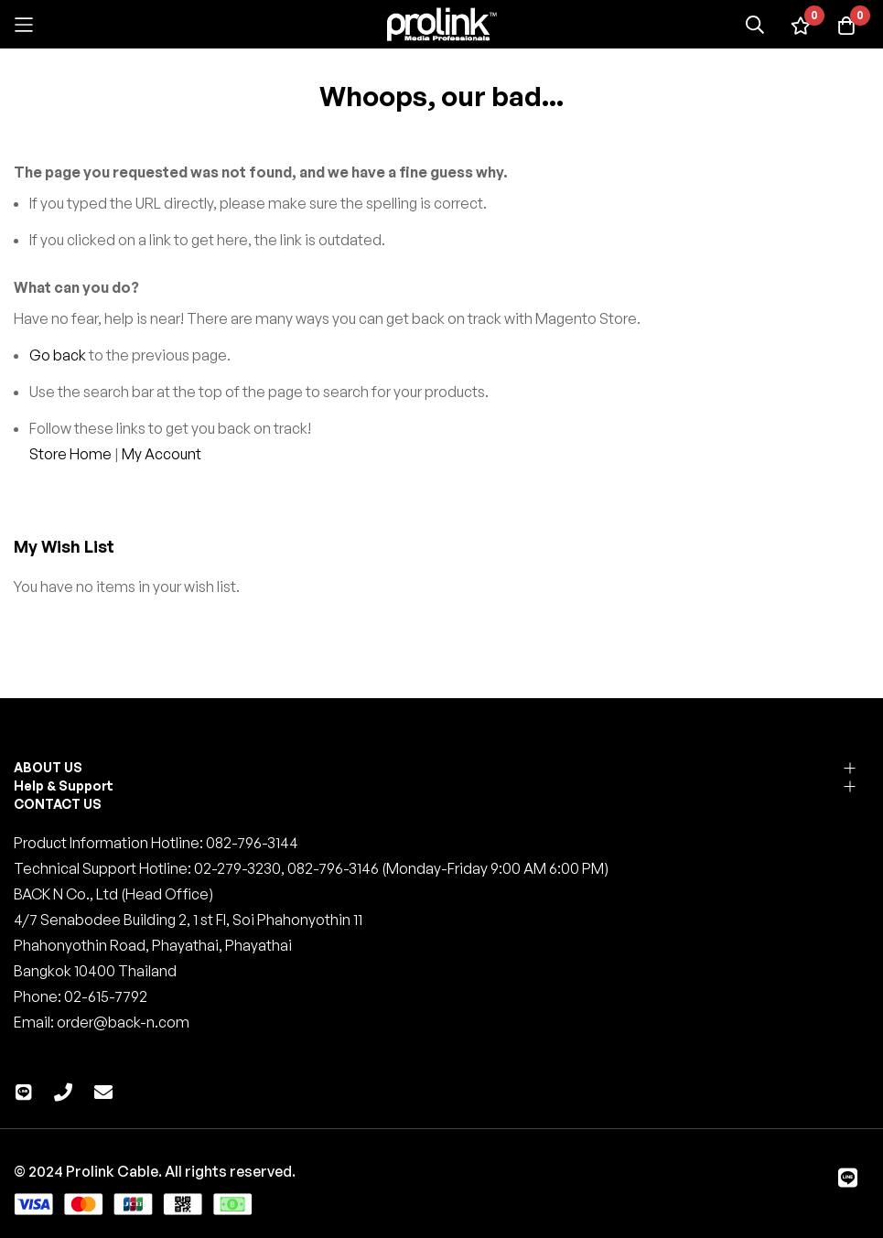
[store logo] (442, 24)
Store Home (70, 454)
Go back (57, 355)
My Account (161, 454)
